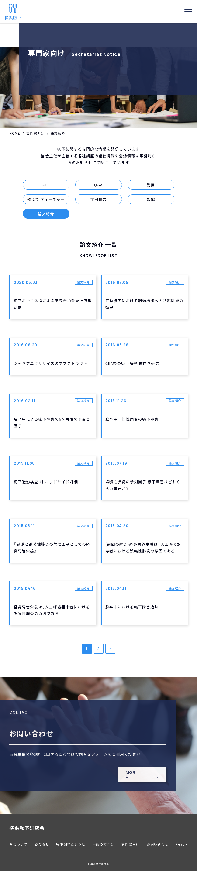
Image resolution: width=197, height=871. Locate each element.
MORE (131, 774)
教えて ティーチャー (46, 199)
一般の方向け (103, 844)
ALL (46, 185)
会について (18, 844)
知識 (151, 199)
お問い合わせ (158, 844)
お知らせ (42, 844)
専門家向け (35, 133)
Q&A (98, 185)
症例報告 (98, 199)
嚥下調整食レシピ (70, 844)
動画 (151, 185)
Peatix (182, 844)
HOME (14, 133)
